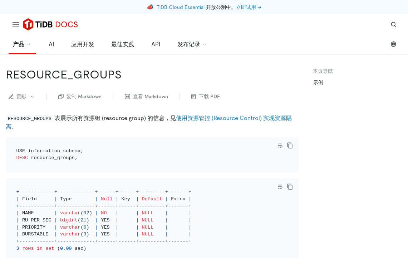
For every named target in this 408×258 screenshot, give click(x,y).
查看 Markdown (146, 96)
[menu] (16, 24)
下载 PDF (205, 96)
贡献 (22, 96)
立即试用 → (248, 7)
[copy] (290, 145)
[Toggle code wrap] (280, 145)
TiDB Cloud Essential (181, 7)
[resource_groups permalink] (127, 74)
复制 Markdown (80, 96)
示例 (318, 82)
